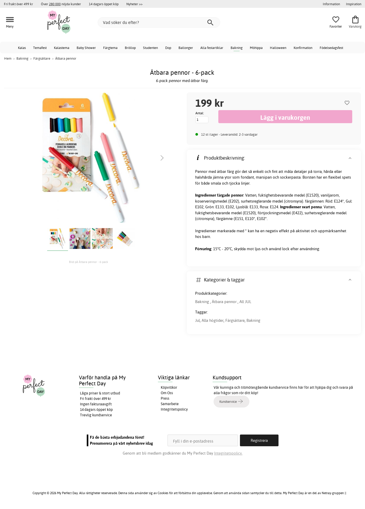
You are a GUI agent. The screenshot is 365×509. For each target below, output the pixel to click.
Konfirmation (303, 48)
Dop (168, 48)
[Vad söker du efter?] (159, 22)
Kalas (22, 48)
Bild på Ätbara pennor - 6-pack (88, 262)
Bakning (237, 48)
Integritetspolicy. (228, 453)
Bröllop (130, 48)
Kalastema (61, 48)
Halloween (278, 48)
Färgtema (110, 48)
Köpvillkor (169, 387)
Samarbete (170, 403)
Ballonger (185, 48)
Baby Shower (86, 48)
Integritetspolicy (174, 409)
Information (331, 4)
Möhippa (256, 48)
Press (165, 398)
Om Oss (167, 393)
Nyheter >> (134, 4)
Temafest (40, 48)
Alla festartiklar (211, 48)
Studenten (150, 48)
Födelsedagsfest (331, 48)
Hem (7, 58)
